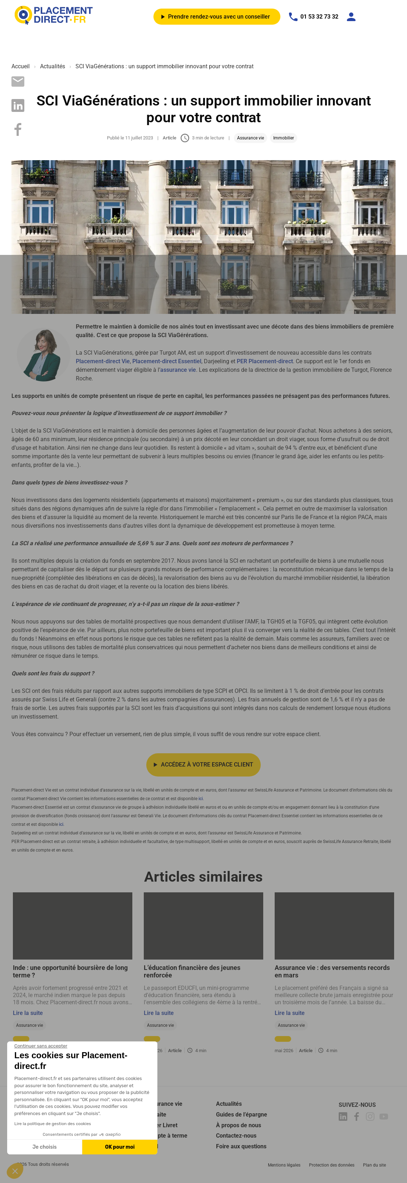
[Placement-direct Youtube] (384, 1118)
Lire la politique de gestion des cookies (52, 1123)
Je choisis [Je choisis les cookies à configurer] (45, 1147)
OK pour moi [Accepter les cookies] (120, 1147)
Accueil (20, 66)
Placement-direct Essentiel (166, 361)
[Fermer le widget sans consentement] (41, 1046)
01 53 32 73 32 (313, 17)
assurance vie (178, 369)
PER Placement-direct (265, 361)
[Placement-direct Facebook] (357, 1118)
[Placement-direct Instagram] (371, 1118)
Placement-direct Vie (103, 361)
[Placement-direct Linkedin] (344, 1118)
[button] (15, 1170)
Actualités (52, 66)
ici (200, 799)
